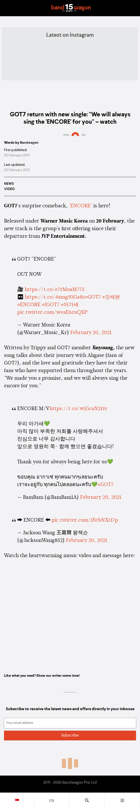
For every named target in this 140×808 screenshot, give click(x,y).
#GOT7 (93, 297)
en (51, 801)
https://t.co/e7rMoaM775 (55, 289)
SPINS (66, 135)
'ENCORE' (80, 206)
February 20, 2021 (90, 332)
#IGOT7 (50, 304)
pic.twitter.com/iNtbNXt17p (85, 520)
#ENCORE (28, 304)
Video (9, 189)
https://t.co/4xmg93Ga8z (55, 297)
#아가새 (70, 304)
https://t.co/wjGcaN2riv (78, 408)
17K (83, 135)
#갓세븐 (111, 297)
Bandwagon (71, 8)
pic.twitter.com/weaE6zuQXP (52, 312)
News (9, 184)
